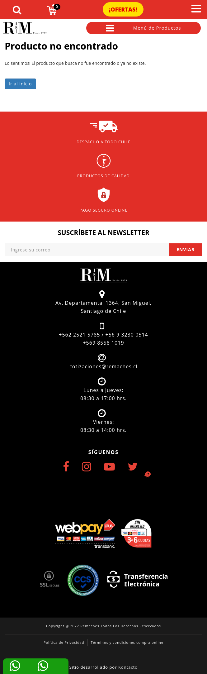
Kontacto (128, 667)
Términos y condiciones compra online (127, 642)
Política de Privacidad (64, 642)
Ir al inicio (20, 84)
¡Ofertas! (123, 9)
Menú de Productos (143, 28)
